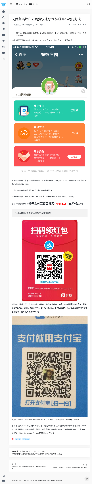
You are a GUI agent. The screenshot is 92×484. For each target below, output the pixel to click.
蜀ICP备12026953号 (33, 480)
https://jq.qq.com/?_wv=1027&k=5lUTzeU (36, 433)
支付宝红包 (26, 439)
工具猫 (39, 25)
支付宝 (18, 33)
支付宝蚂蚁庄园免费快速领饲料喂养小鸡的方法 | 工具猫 (41, 454)
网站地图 (43, 480)
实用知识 (16, 25)
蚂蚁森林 (34, 33)
